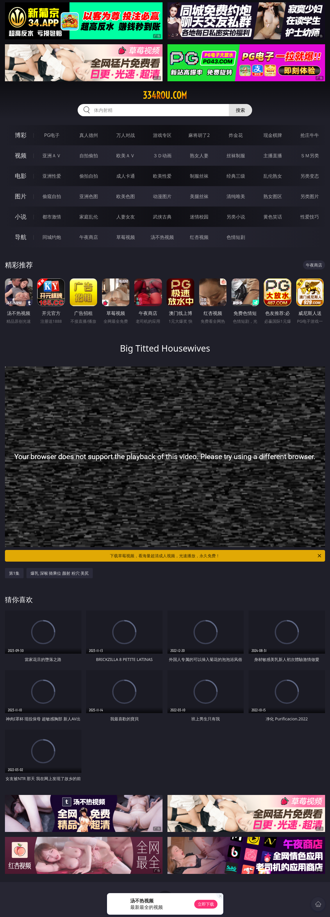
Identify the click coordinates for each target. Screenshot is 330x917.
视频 (20, 155)
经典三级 (235, 176)
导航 (20, 237)
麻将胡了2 (199, 135)
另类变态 (309, 176)
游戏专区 (162, 135)
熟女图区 (272, 196)
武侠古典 (162, 217)
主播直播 (272, 155)
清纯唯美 (235, 196)
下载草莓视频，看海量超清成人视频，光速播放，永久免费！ (216, 555)
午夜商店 (88, 237)
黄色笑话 (272, 217)
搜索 (240, 110)
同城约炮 (51, 237)
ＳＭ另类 (309, 155)
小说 (20, 217)
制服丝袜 (199, 176)
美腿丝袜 (199, 196)
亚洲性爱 (51, 176)
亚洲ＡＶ (51, 155)
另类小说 (235, 217)
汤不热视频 (162, 237)
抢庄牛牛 (309, 135)
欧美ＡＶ (125, 155)
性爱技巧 (309, 217)
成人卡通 (125, 176)
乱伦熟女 (272, 176)
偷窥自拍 (51, 196)
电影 (20, 176)
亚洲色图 (88, 196)
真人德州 (88, 135)
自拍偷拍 (88, 155)
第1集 (14, 573)
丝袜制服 (235, 155)
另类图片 (309, 196)
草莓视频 (125, 237)
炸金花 (236, 135)
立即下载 (206, 904)
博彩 (20, 135)
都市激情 (51, 217)
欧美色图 (125, 196)
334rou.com (165, 95)
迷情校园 (199, 217)
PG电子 (52, 135)
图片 (20, 196)
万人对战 (125, 135)
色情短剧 (235, 237)
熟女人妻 (199, 155)
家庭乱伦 (88, 217)
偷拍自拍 (88, 176)
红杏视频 (199, 237)
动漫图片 (162, 196)
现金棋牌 (272, 135)
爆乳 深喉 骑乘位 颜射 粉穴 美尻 (60, 573)
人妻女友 (125, 217)
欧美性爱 (162, 176)
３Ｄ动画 (162, 155)
